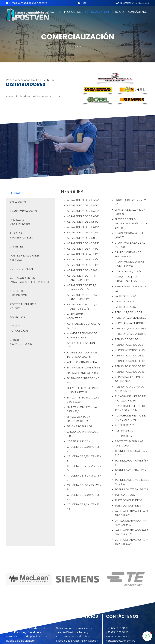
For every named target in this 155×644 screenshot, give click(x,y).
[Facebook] (79, 3)
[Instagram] (84, 3)
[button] (147, 636)
